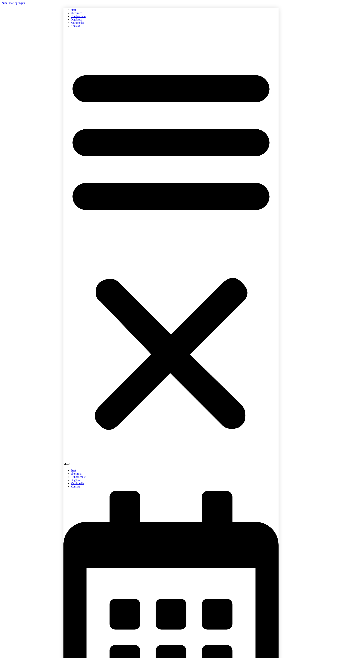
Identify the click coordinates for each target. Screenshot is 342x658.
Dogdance (76, 19)
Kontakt (75, 25)
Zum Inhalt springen (13, 2)
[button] (171, 248)
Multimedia (77, 22)
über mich (76, 13)
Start (73, 9)
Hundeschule (78, 16)
